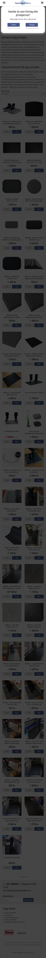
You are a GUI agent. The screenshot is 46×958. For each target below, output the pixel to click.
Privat (14, 25)
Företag (31, 25)
